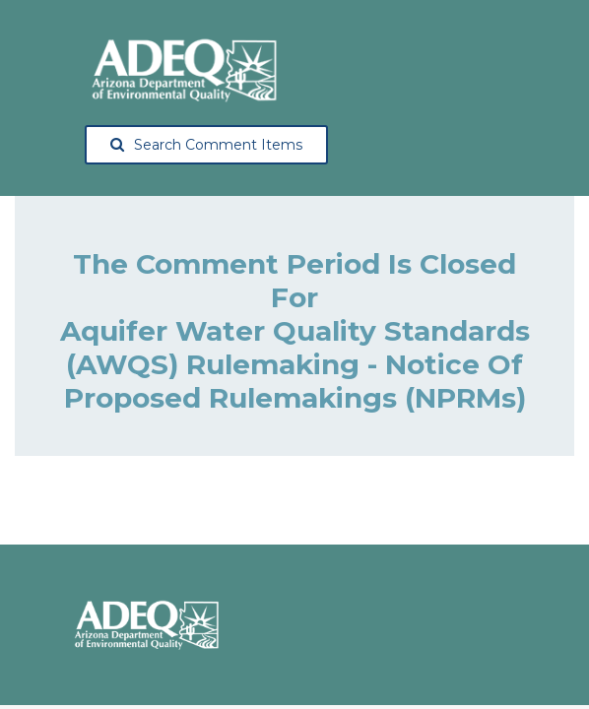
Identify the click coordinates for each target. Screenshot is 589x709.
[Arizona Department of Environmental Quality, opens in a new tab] (183, 69)
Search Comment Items (206, 145)
